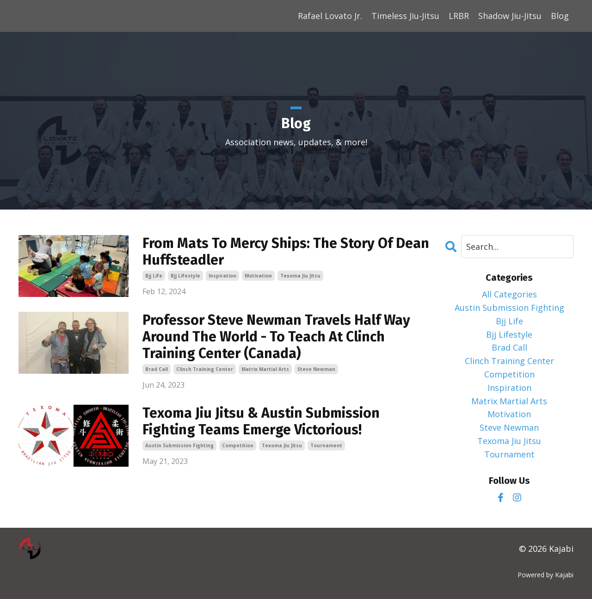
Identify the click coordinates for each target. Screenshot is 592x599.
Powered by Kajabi (546, 574)
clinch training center (204, 369)
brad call (156, 369)
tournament (326, 445)
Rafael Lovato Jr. (330, 15)
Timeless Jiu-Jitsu (405, 15)
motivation (258, 275)
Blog (560, 15)
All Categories (509, 294)
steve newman (316, 369)
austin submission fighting (179, 445)
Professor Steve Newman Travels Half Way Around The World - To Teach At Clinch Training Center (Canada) (276, 337)
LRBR (459, 15)
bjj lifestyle (185, 275)
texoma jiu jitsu (300, 275)
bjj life (153, 275)
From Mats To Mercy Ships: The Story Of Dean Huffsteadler (285, 251)
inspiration (222, 275)
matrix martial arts (265, 369)
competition (237, 445)
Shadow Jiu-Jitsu (510, 15)
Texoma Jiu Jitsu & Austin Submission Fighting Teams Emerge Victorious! (261, 421)
